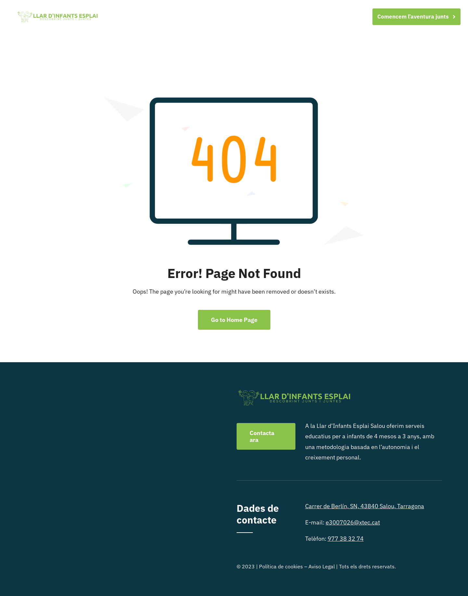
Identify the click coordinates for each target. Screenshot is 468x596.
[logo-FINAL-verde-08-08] (57, 13)
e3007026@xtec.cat (353, 522)
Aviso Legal (321, 566)
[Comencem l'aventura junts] (416, 16)
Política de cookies (281, 566)
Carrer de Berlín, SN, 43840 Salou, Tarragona (364, 506)
